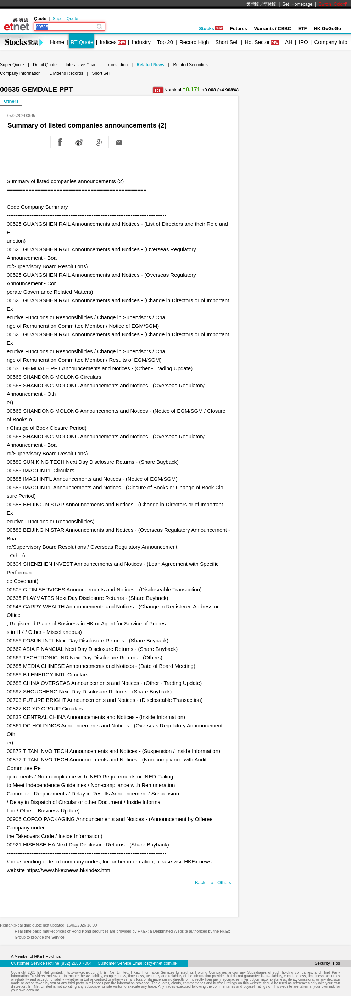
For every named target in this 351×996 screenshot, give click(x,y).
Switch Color (333, 4)
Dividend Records (66, 73)
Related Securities (190, 64)
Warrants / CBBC (272, 28)
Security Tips (327, 963)
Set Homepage (297, 4)
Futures (238, 28)
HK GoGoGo (327, 28)
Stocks (211, 28)
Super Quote (65, 18)
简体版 (269, 4)
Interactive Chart (81, 64)
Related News (150, 64)
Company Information (20, 73)
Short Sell (226, 42)
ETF (302, 28)
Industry (141, 42)
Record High (194, 42)
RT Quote (82, 42)
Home (57, 42)
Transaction (117, 64)
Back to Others (213, 882)
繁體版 (252, 4)
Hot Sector (257, 42)
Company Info (330, 42)
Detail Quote (45, 64)
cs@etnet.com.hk (160, 963)
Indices (108, 42)
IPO (303, 42)
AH (288, 42)
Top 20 (165, 42)
